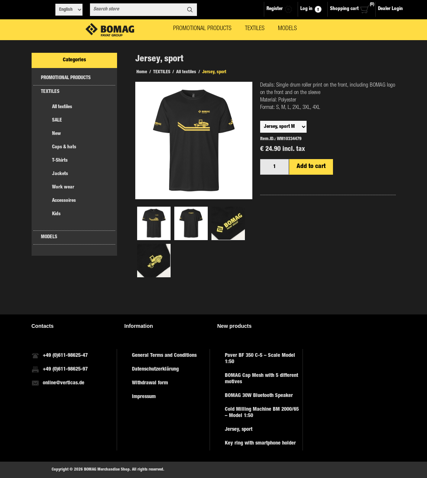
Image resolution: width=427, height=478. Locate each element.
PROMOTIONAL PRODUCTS (66, 78)
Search (190, 10)
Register (274, 9)
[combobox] (136, 10)
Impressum (144, 397)
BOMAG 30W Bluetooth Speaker (259, 395)
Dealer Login (390, 9)
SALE (57, 120)
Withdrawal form (150, 383)
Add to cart (311, 167)
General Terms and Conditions (164, 355)
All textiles (62, 107)
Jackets (60, 174)
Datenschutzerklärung (155, 369)
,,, (283, 127)
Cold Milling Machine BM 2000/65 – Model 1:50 (262, 413)
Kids (56, 214)
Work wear (63, 187)
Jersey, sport (238, 429)
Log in (306, 9)
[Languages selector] (69, 10)
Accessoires (64, 200)
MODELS (49, 237)
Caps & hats (64, 147)
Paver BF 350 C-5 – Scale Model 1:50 (260, 359)
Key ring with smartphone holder (260, 443)
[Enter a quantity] (274, 167)
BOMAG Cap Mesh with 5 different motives (261, 379)
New (56, 134)
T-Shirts (60, 160)
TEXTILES (50, 92)
